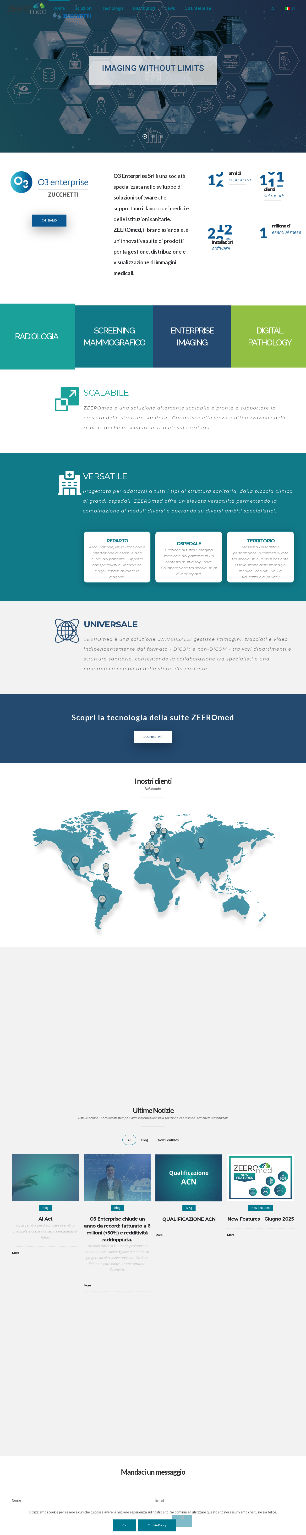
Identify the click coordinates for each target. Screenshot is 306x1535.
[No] (182, 1521)
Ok (124, 1525)
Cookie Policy (157, 1525)
